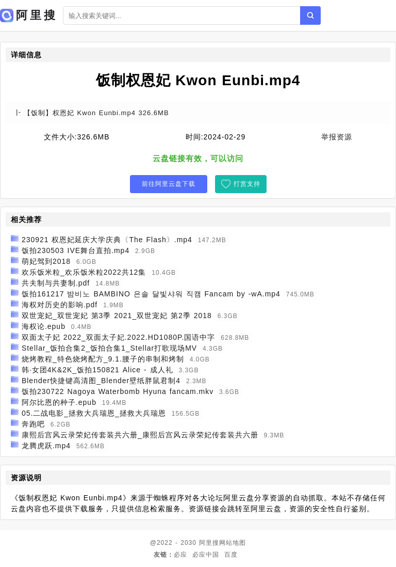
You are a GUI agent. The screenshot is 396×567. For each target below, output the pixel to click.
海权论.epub (43, 326)
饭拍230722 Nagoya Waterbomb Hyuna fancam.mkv (117, 391)
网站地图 (232, 542)
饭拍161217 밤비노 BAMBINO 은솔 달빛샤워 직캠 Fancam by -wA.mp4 (151, 294)
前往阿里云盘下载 (168, 183)
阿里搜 (209, 542)
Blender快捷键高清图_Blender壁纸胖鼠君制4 (101, 380)
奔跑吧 (33, 424)
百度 (231, 554)
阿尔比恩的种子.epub (59, 402)
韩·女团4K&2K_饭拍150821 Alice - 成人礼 (97, 370)
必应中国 (205, 554)
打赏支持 (247, 183)
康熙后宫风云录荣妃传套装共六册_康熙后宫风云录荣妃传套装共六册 (140, 435)
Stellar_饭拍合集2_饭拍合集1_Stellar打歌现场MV (109, 348)
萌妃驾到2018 (46, 261)
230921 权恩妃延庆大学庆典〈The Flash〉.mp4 (107, 239)
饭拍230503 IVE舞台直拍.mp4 (75, 250)
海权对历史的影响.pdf (59, 305)
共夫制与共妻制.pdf (56, 283)
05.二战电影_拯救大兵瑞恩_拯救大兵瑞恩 (94, 413)
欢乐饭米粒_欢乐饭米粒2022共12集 (84, 272)
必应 (180, 554)
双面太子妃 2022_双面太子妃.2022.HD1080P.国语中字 (119, 337)
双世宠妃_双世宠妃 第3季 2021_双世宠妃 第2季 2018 (117, 315)
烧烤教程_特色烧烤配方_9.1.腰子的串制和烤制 (103, 359)
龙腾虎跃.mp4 (46, 446)
